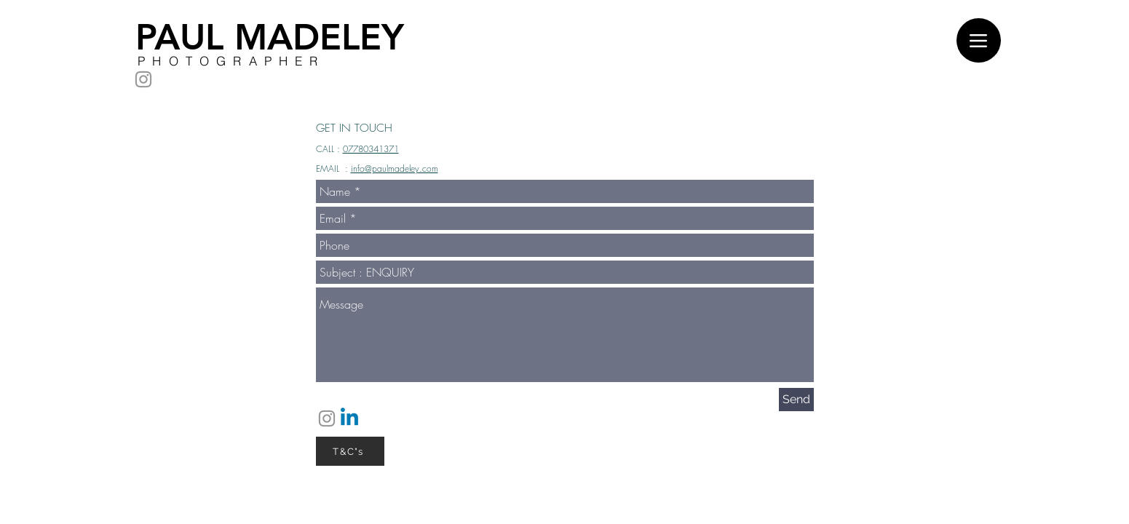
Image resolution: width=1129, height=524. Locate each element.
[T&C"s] (350, 451)
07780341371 (371, 149)
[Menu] (978, 40)
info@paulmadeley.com (394, 168)
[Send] (796, 399)
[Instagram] (143, 79)
